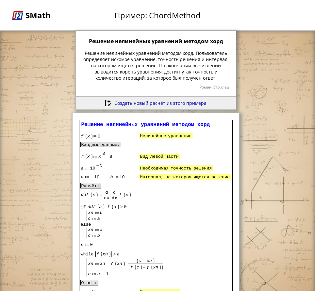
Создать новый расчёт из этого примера (160, 103)
